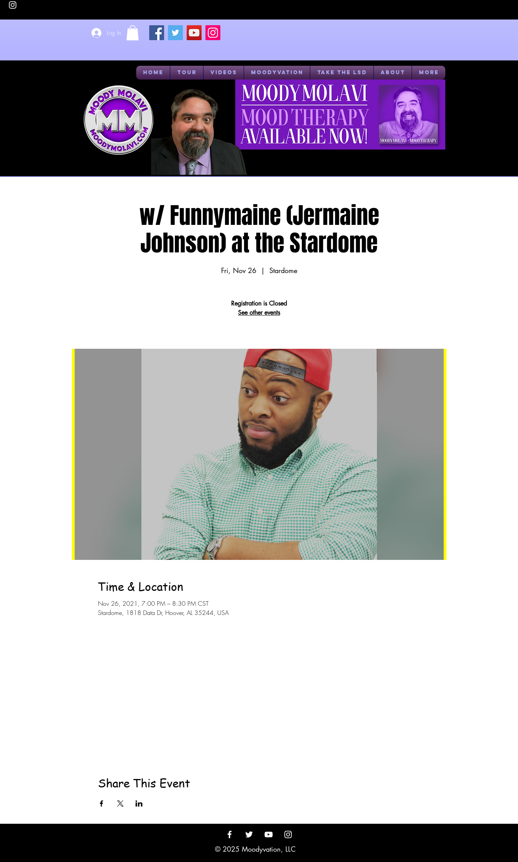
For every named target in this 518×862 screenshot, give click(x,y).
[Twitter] (175, 32)
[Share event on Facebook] (101, 803)
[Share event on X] (120, 803)
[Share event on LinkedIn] (139, 803)
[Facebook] (156, 32)
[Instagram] (212, 32)
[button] (132, 32)
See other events (259, 313)
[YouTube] (194, 32)
